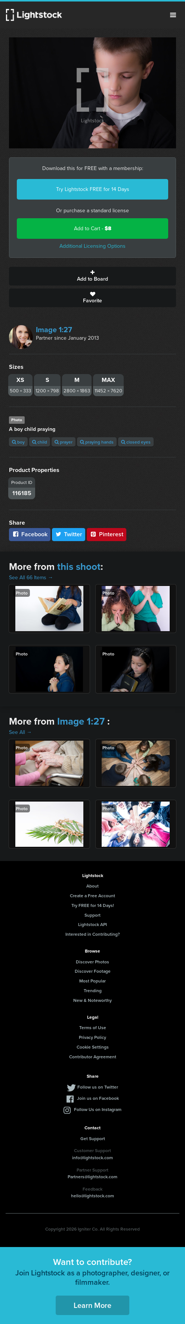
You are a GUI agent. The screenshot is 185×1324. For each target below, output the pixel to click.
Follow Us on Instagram (97, 1109)
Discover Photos (92, 962)
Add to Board (92, 276)
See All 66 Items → (31, 577)
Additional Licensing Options (92, 246)
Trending (93, 990)
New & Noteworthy (92, 1000)
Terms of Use (92, 1027)
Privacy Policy (92, 1037)
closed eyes (136, 442)
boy (18, 442)
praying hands (97, 442)
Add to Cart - (92, 228)
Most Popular (92, 981)
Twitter (69, 534)
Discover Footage (93, 971)
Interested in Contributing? (92, 934)
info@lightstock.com (92, 1157)
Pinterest (106, 534)
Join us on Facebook (98, 1098)
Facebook (29, 534)
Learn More (92, 1305)
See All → (20, 732)
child (39, 442)
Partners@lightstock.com (92, 1176)
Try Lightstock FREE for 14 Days (92, 189)
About (92, 886)
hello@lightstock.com (92, 1195)
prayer (64, 442)
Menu (173, 15)
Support (92, 915)
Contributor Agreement (92, 1056)
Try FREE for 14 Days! (92, 905)
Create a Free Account (92, 895)
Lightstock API (92, 924)
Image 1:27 (54, 329)
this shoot (79, 566)
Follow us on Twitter (97, 1087)
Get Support (92, 1138)
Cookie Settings (93, 1047)
